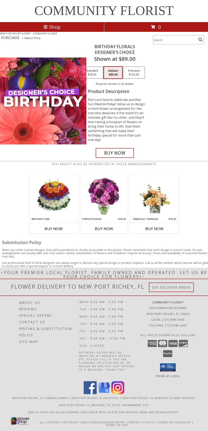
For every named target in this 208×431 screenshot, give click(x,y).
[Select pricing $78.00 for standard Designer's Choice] (92, 73)
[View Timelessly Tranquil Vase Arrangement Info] (154, 195)
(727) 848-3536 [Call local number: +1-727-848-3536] (173, 319)
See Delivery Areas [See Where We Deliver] (171, 287)
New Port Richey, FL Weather (82, 405)
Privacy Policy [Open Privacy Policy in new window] (141, 422)
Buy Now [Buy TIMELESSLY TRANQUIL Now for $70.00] (154, 228)
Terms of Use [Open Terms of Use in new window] (116, 425)
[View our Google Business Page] (104, 393)
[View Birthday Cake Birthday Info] (54, 196)
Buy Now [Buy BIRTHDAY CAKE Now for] (53, 228)
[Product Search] (175, 39)
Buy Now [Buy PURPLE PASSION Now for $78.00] (104, 228)
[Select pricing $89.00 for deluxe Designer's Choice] (113, 73)
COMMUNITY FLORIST (104, 10)
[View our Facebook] (90, 393)
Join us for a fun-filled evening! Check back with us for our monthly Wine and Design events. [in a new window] (104, 412)
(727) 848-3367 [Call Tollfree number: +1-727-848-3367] (176, 325)
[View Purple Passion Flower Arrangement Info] (104, 195)
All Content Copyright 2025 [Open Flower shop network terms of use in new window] (64, 422)
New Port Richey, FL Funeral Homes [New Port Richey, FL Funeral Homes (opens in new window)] (40, 398)
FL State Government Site (128, 405)
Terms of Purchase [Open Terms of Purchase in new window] (174, 422)
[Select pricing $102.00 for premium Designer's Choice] (134, 73)
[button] (168, 367)
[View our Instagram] (117, 393)
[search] (200, 39)
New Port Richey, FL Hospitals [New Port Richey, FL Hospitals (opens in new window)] (95, 398)
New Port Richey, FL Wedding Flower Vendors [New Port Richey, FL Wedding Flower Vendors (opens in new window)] (159, 398)
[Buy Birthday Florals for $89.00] (115, 153)
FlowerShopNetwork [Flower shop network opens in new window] (107, 422)
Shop (52, 26)
